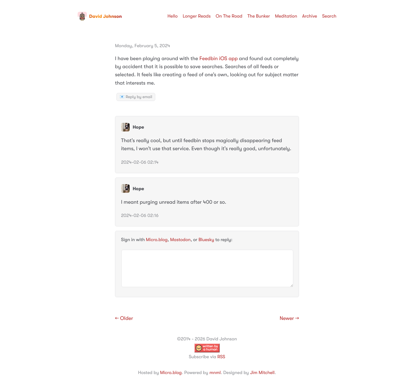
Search (329, 16)
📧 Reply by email (136, 97)
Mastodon (180, 239)
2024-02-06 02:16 (139, 215)
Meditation (286, 16)
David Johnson (100, 16)
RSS (221, 356)
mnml (215, 372)
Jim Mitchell (262, 372)
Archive (309, 16)
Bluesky (206, 239)
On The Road (229, 16)
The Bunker (258, 16)
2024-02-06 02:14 (139, 162)
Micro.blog (157, 239)
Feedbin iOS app (218, 59)
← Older (124, 318)
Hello (172, 16)
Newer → (289, 318)
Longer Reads (196, 16)
